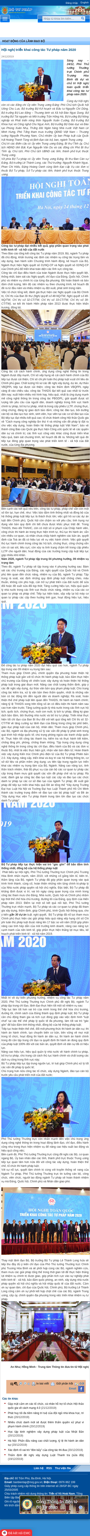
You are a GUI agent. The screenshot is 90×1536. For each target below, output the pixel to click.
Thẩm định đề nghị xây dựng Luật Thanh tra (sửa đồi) (46, 1455)
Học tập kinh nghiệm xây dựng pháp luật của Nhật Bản (46, 1431)
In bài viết (42, 1383)
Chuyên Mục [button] (45, 31)
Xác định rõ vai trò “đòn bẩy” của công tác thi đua (37, 1450)
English (85, 2)
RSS (49, 1468)
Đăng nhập (72, 3)
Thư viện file (63, 1468)
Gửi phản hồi (64, 1383)
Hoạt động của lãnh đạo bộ (23, 41)
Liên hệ (38, 1468)
